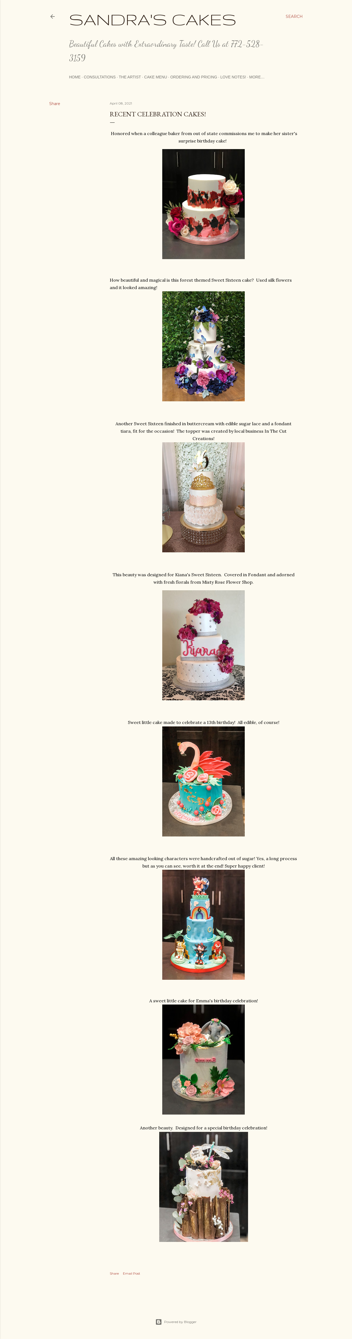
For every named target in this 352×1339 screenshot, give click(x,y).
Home (75, 77)
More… (257, 77)
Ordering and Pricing (193, 77)
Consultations (100, 77)
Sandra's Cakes (153, 19)
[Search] (294, 16)
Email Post (131, 1273)
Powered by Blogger (176, 1322)
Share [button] (54, 103)
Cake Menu (155, 77)
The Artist (130, 77)
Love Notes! (233, 77)
